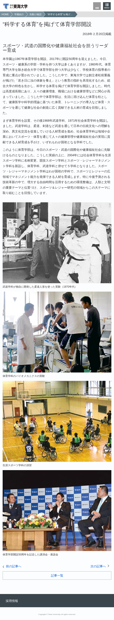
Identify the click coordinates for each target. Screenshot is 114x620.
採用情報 (12, 601)
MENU (107, 8)
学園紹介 (19, 14)
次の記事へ (98, 566)
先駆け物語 (35, 14)
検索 (97, 8)
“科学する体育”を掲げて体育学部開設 (60, 14)
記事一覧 (57, 575)
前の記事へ (13, 566)
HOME (5, 14)
